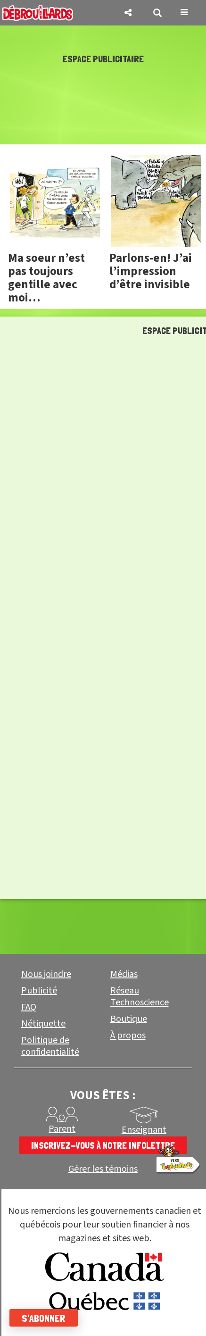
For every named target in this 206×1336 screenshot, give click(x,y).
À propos (128, 1035)
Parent (62, 1129)
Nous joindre (46, 974)
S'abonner (44, 1318)
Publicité (39, 990)
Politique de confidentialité (50, 1046)
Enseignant (144, 1129)
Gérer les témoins (103, 1169)
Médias (124, 974)
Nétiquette (43, 1023)
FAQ (28, 1007)
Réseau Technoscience (139, 996)
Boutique (128, 1019)
